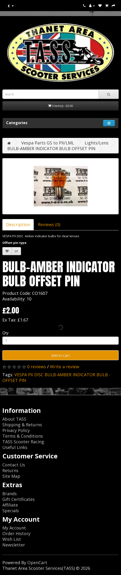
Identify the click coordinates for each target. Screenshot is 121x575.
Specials (10, 510)
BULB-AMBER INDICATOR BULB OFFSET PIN (51, 148)
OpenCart (37, 562)
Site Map (11, 476)
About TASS (14, 419)
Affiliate (10, 505)
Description (18, 224)
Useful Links (14, 447)
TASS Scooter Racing (23, 441)
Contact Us (13, 465)
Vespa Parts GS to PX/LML (47, 143)
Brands (9, 493)
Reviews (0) (49, 224)
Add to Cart (60, 355)
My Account (14, 528)
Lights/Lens (96, 143)
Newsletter (13, 545)
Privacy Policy (16, 430)
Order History (16, 533)
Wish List (11, 539)
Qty (5, 332)
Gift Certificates (18, 499)
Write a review (64, 366)
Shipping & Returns (22, 424)
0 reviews (36, 366)
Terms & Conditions (22, 436)
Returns (10, 470)
